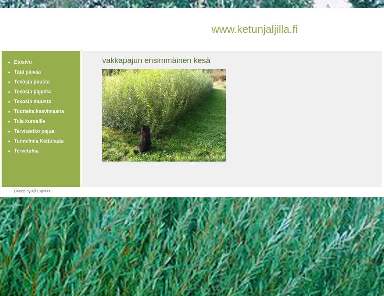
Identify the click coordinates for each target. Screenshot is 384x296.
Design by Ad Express (32, 191)
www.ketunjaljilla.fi (254, 29)
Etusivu (23, 62)
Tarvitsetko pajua (34, 131)
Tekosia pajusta (32, 92)
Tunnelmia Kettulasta (38, 141)
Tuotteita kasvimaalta (39, 111)
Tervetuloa (26, 151)
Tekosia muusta (32, 101)
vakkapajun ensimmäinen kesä (156, 60)
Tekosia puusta (31, 82)
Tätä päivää (27, 72)
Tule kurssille (29, 121)
